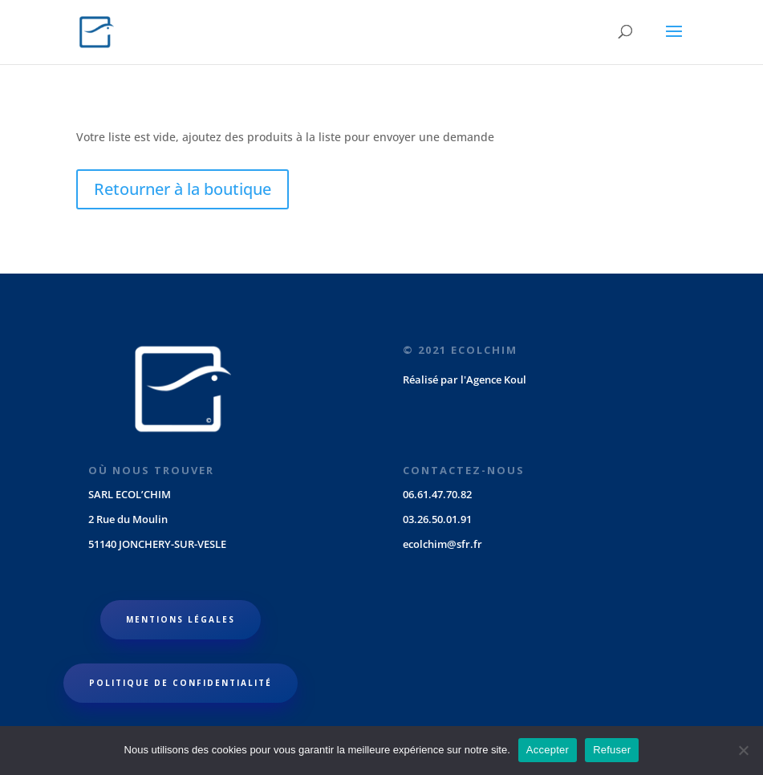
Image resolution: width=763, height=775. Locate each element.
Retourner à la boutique (182, 189)
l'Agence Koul (493, 379)
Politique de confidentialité (180, 682)
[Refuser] (743, 750)
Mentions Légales (180, 619)
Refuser (612, 750)
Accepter (547, 750)
